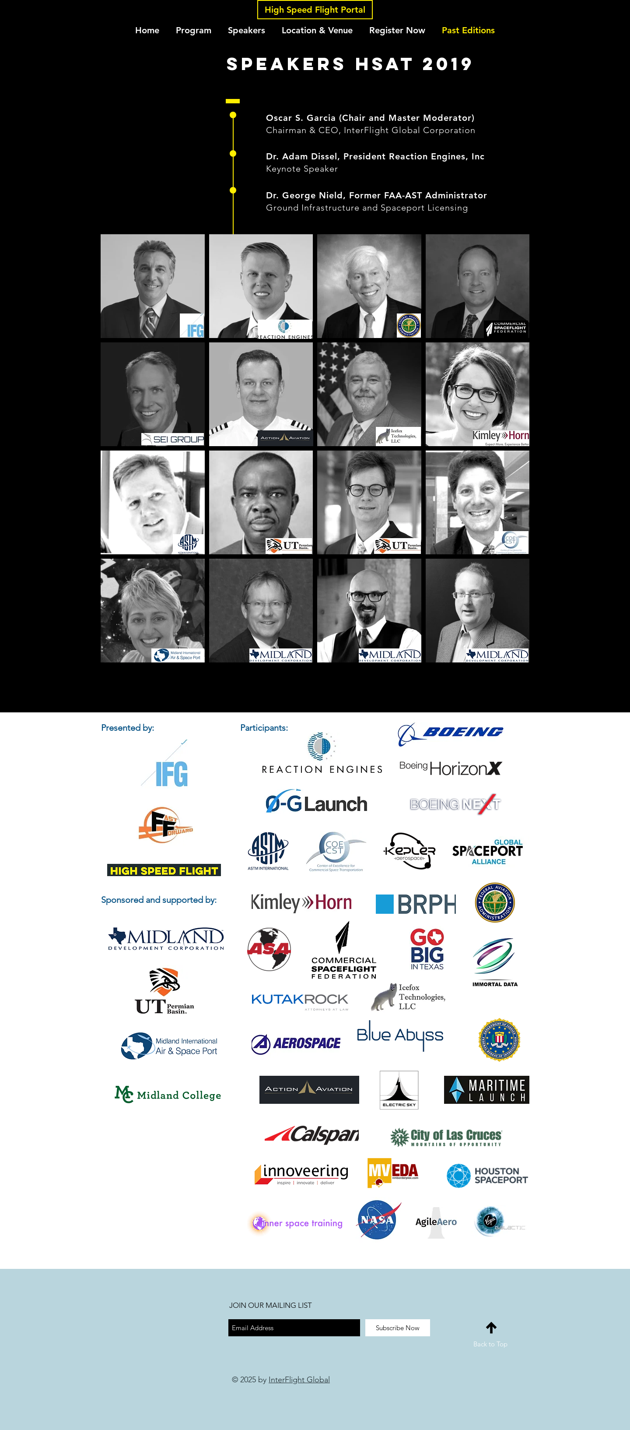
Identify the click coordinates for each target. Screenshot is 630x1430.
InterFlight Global (299, 1379)
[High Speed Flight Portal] (315, 9)
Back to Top (490, 1344)
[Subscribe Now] (397, 1327)
